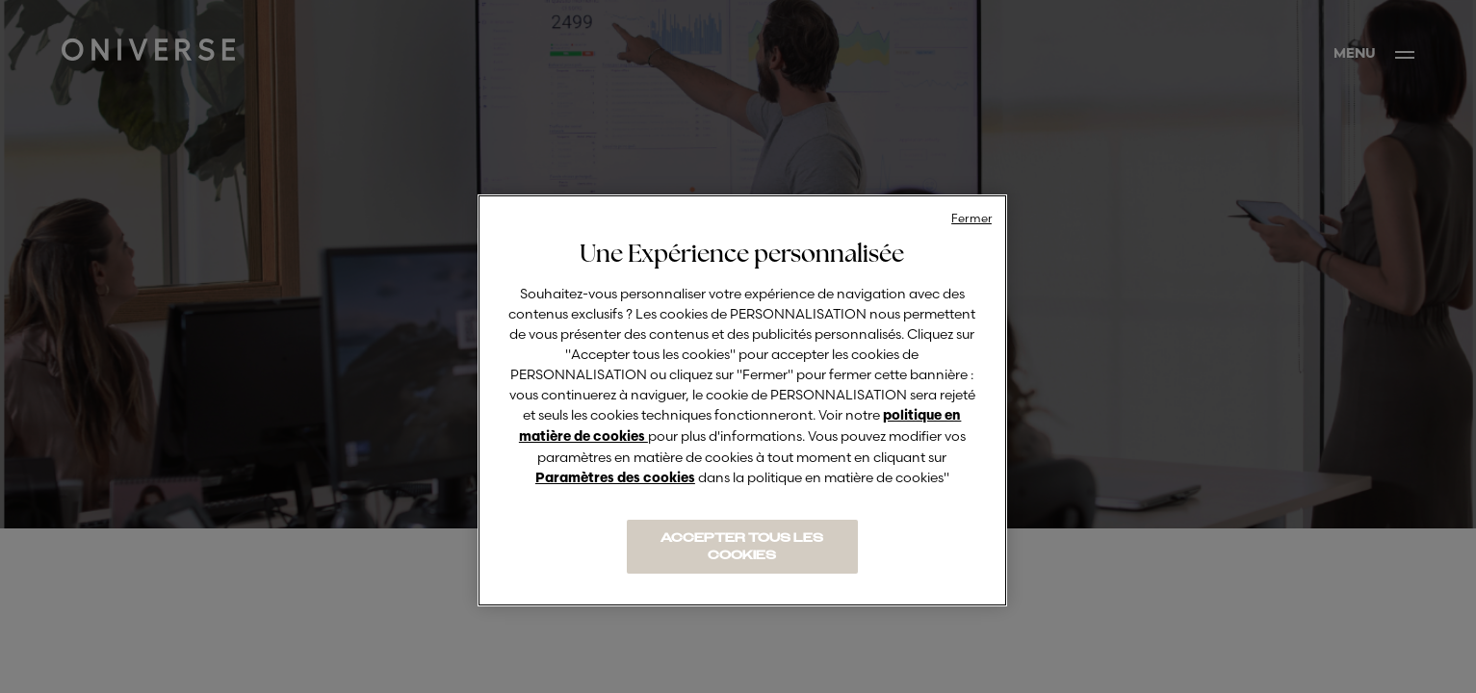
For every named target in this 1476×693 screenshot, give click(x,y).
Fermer (971, 218)
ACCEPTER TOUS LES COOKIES (741, 546)
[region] (742, 400)
